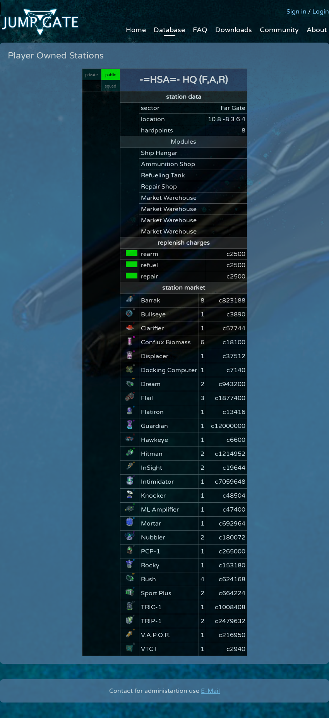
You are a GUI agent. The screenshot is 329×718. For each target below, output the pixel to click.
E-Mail (210, 691)
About (317, 30)
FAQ (200, 30)
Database (169, 30)
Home (136, 30)
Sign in (296, 11)
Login (320, 11)
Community (279, 30)
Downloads (233, 30)
